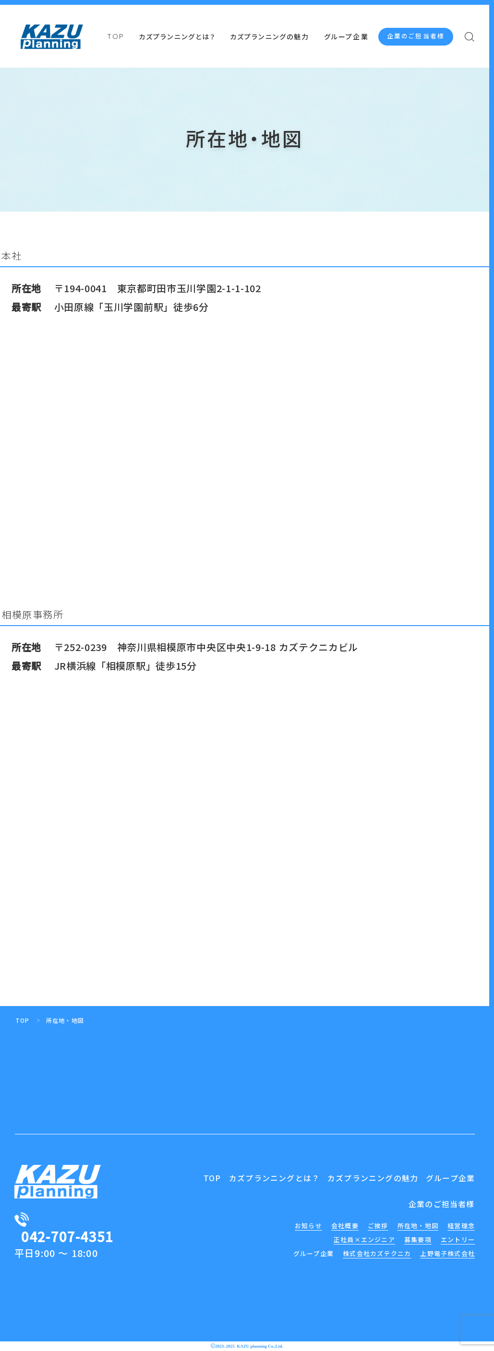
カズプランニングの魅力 (269, 37)
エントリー (458, 1239)
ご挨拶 (378, 1225)
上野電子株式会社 (447, 1253)
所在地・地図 (418, 1225)
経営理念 (461, 1225)
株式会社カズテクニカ (377, 1253)
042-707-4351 (67, 1236)
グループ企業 (346, 37)
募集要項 (418, 1239)
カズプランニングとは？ (177, 37)
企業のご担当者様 (416, 36)
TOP (115, 37)
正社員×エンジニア (364, 1239)
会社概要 (345, 1225)
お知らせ (308, 1225)
